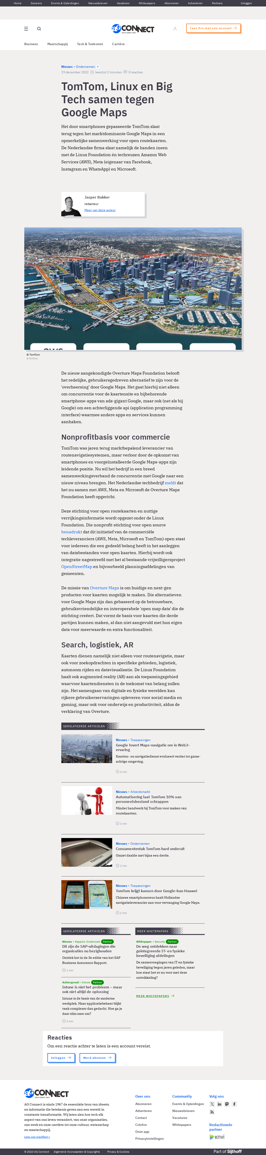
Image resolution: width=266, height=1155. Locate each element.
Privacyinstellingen (149, 1138)
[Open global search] (39, 29)
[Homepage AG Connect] (133, 28)
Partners (217, 3)
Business (31, 44)
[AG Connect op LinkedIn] (219, 1104)
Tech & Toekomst (90, 44)
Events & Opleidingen (65, 3)
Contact (141, 1118)
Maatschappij (57, 44)
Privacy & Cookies (118, 1151)
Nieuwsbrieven (98, 3)
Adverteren (195, 3)
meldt (170, 482)
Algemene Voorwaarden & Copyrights (77, 1151)
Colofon (141, 1125)
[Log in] (175, 29)
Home (18, 3)
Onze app (142, 1132)
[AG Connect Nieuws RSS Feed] (212, 1112)
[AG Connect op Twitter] (212, 1104)
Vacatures (123, 3)
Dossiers (36, 3)
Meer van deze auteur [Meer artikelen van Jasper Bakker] (100, 210)
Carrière (118, 44)
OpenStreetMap (76, 566)
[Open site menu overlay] (26, 29)
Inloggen (246, 3)
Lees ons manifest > (37, 1137)
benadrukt (71, 531)
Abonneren (171, 3)
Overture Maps (104, 587)
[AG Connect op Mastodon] (227, 1104)
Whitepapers (147, 3)
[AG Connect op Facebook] (234, 1104)
